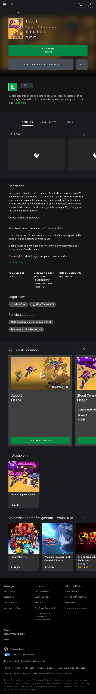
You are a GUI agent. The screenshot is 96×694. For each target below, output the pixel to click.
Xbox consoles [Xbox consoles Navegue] (10, 591)
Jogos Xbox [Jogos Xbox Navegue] (9, 597)
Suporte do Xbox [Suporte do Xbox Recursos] (42, 597)
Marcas (8, 673)
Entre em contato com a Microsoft (19, 668)
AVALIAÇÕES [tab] (49, 122)
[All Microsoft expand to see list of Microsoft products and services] (4, 5)
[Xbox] (9, 12)
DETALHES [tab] (27, 122)
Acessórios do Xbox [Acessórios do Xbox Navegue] (12, 608)
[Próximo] (84, 134)
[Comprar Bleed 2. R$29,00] (48, 50)
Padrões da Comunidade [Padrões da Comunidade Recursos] (45, 608)
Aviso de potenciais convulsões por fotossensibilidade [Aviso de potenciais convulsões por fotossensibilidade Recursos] (43, 616)
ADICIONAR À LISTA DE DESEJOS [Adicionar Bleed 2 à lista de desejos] (41, 64)
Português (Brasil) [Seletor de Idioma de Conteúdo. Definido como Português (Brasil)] (17, 649)
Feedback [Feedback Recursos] (39, 602)
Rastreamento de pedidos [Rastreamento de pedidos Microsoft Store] (76, 608)
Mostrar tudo (65, 517)
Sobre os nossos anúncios (43, 673)
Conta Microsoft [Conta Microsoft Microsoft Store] (72, 591)
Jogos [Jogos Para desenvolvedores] (6, 639)
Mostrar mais (17, 262)
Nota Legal (81, 668)
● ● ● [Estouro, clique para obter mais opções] (82, 64)
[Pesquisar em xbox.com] (12, 4)
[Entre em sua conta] (90, 5)
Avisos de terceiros (22, 673)
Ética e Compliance (66, 668)
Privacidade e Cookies (46, 668)
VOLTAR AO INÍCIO (40, 440)
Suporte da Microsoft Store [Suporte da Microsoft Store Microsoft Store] (76, 597)
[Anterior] (76, 134)
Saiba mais (20, 102)
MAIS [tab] (70, 122)
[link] (23, 484)
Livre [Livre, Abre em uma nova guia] (26, 85)
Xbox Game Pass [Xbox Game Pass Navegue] (11, 602)
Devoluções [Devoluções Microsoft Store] (70, 602)
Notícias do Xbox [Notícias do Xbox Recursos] (42, 591)
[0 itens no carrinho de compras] (82, 5)
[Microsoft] (48, 3)
